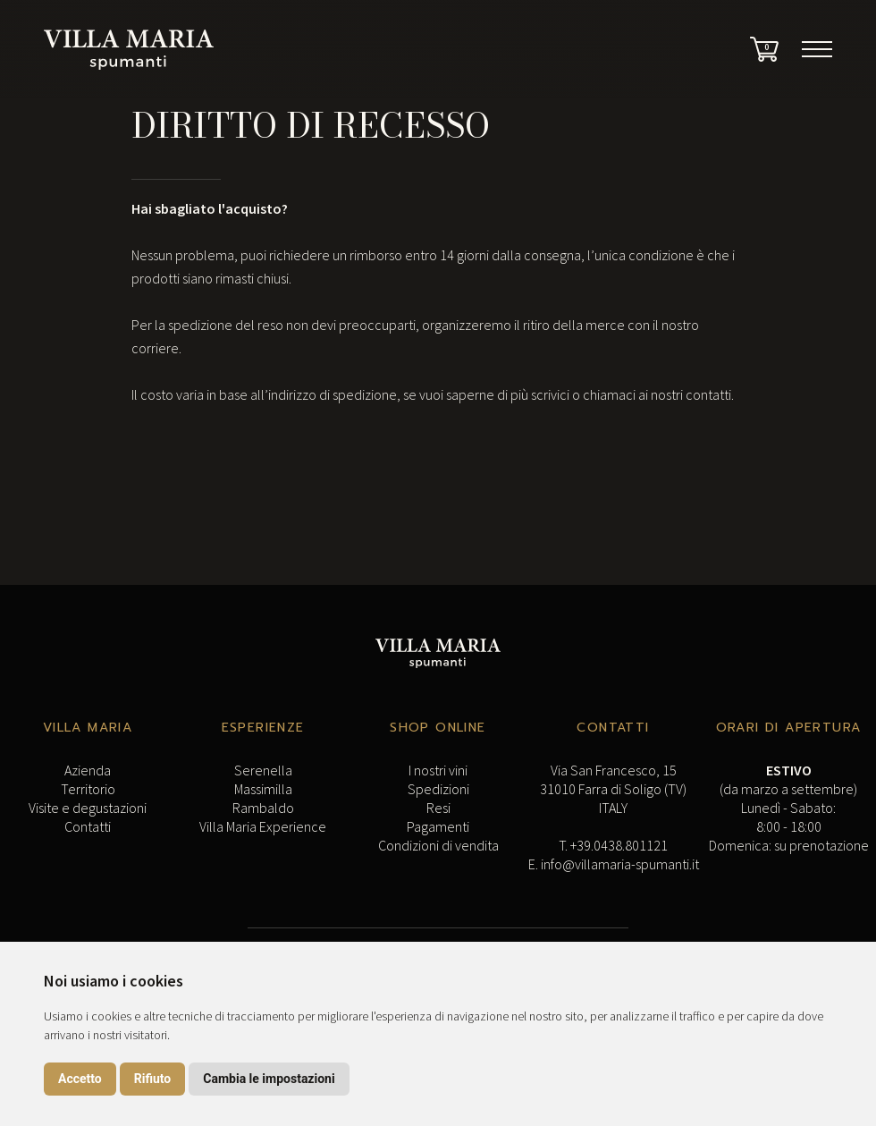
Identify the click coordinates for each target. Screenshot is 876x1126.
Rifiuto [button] (153, 1078)
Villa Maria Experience (262, 826)
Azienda (87, 770)
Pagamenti (438, 826)
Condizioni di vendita (438, 845)
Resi (438, 808)
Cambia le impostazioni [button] (268, 1078)
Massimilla (263, 789)
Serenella (263, 770)
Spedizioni (438, 789)
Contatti (87, 826)
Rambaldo (263, 808)
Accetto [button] (80, 1078)
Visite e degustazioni (88, 808)
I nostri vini (438, 770)
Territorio (88, 789)
